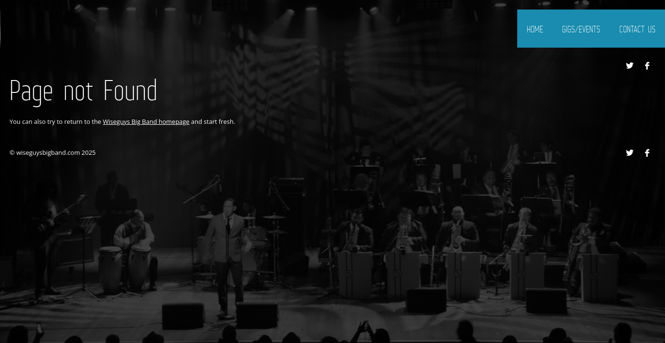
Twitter (629, 65)
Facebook (646, 65)
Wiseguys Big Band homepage (146, 121)
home (535, 29)
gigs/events (581, 29)
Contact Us (637, 29)
